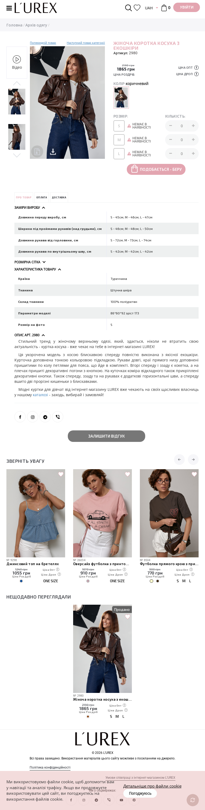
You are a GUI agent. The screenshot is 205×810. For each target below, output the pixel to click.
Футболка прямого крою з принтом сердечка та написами (169, 564)
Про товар (23, 197)
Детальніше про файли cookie (152, 786)
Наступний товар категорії (86, 43)
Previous (16, 84)
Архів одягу (36, 25)
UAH (149, 7)
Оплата (41, 197)
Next (16, 155)
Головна (14, 25)
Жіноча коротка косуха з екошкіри (102, 699)
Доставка (59, 197)
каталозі (40, 394)
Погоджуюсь (140, 793)
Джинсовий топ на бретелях (32, 564)
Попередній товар (43, 43)
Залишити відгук (106, 436)
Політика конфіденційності (50, 767)
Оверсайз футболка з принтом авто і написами (102, 564)
